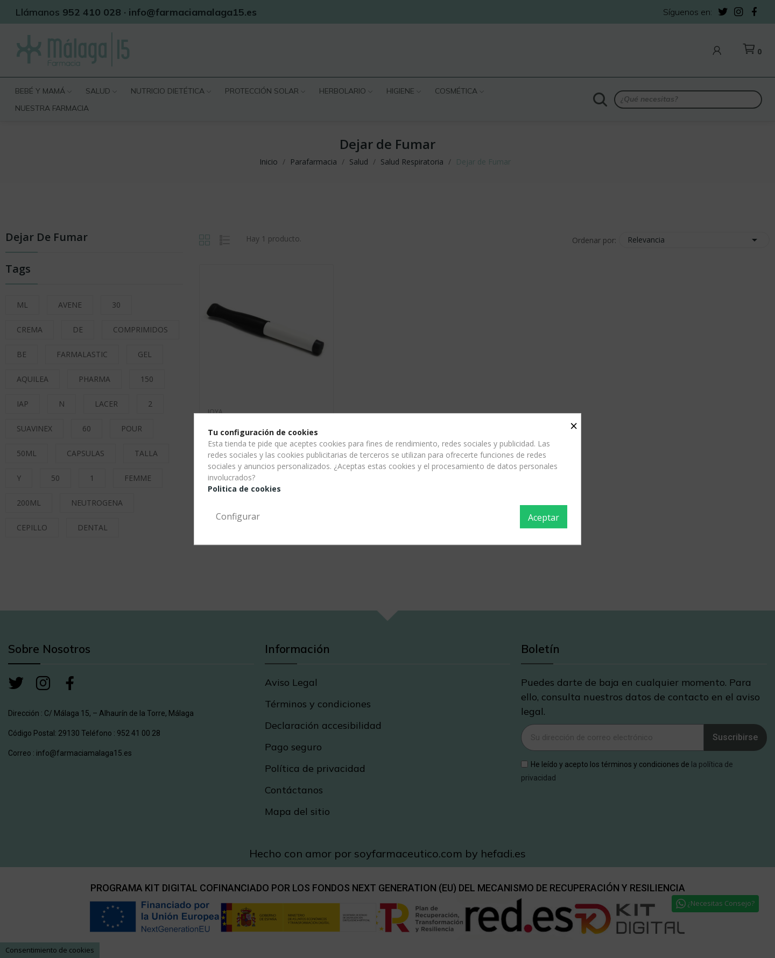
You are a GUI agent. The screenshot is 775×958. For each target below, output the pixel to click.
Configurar (238, 516)
